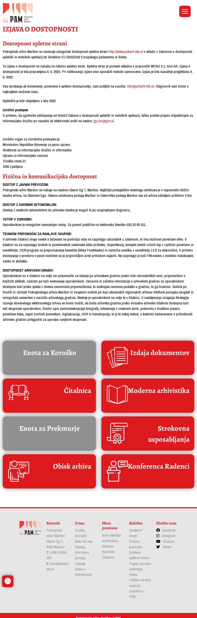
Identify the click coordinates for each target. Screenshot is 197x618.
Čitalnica (108, 553)
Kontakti (81, 531)
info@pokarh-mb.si (140, 84)
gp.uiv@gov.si (104, 119)
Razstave (108, 547)
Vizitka (79, 526)
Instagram (169, 531)
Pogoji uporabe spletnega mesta (140, 564)
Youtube (168, 537)
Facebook (169, 526)
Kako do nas (83, 537)
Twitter (166, 542)
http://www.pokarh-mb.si (126, 49)
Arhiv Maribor (111, 531)
